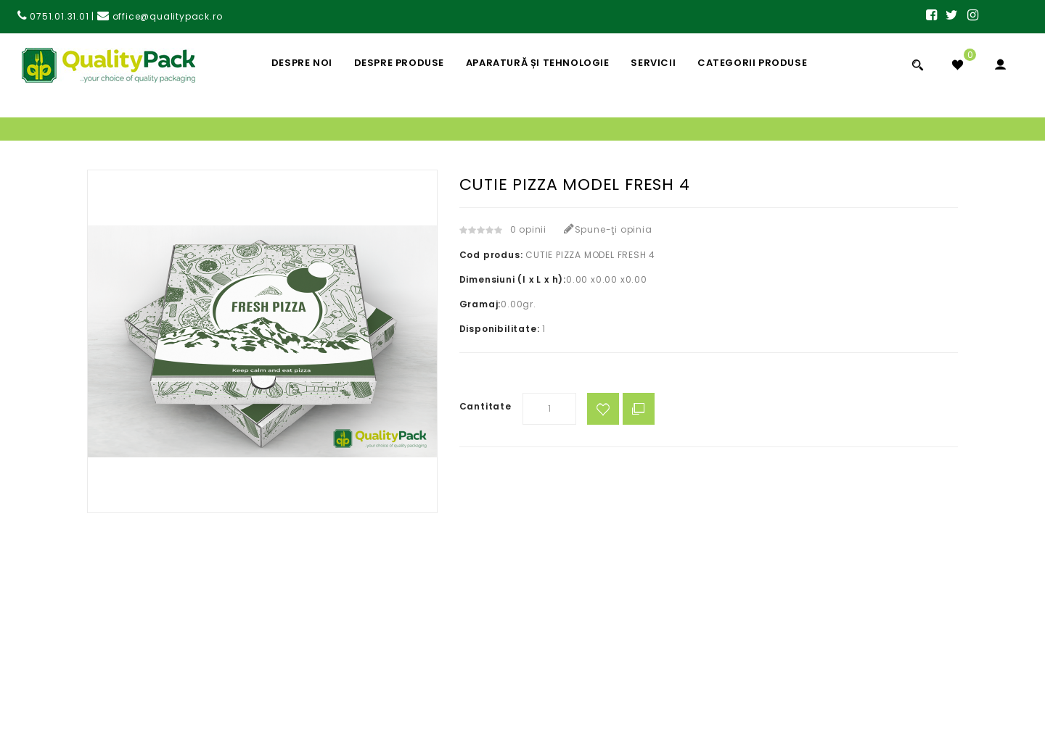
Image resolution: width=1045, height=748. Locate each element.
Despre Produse (399, 63)
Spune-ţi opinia (608, 229)
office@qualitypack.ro (159, 16)
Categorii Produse (752, 63)
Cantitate (485, 406)
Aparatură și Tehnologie (538, 63)
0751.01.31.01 (53, 16)
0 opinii (528, 229)
